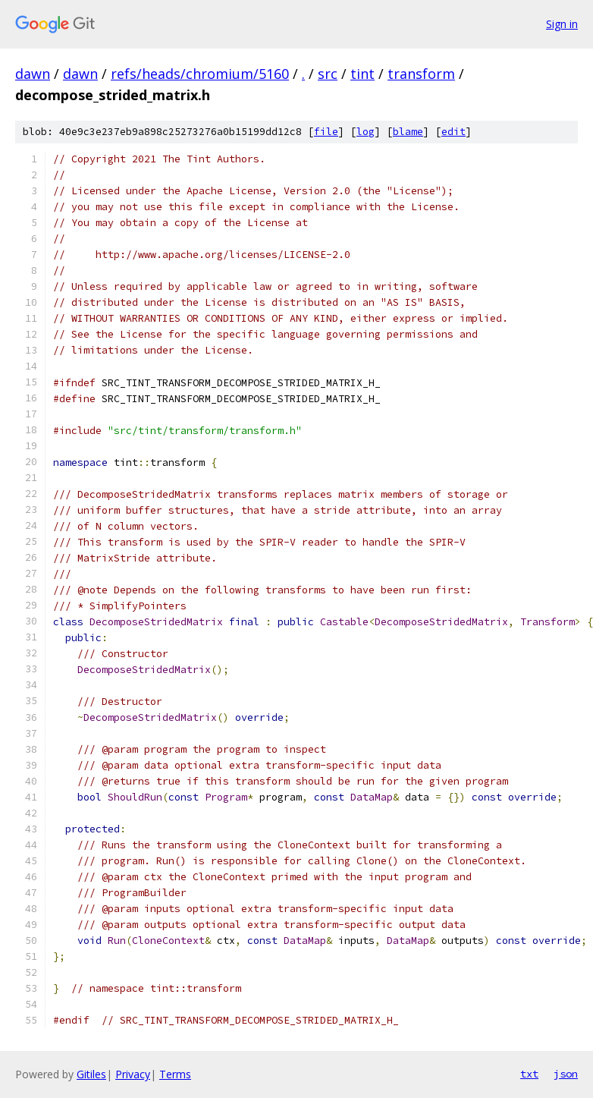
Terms (175, 1074)
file (326, 131)
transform (421, 73)
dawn (32, 73)
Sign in (562, 24)
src (327, 73)
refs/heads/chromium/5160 (200, 73)
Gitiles (91, 1074)
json (566, 1074)
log (365, 131)
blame (408, 131)
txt (529, 1074)
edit (453, 131)
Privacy (132, 1074)
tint (362, 73)
